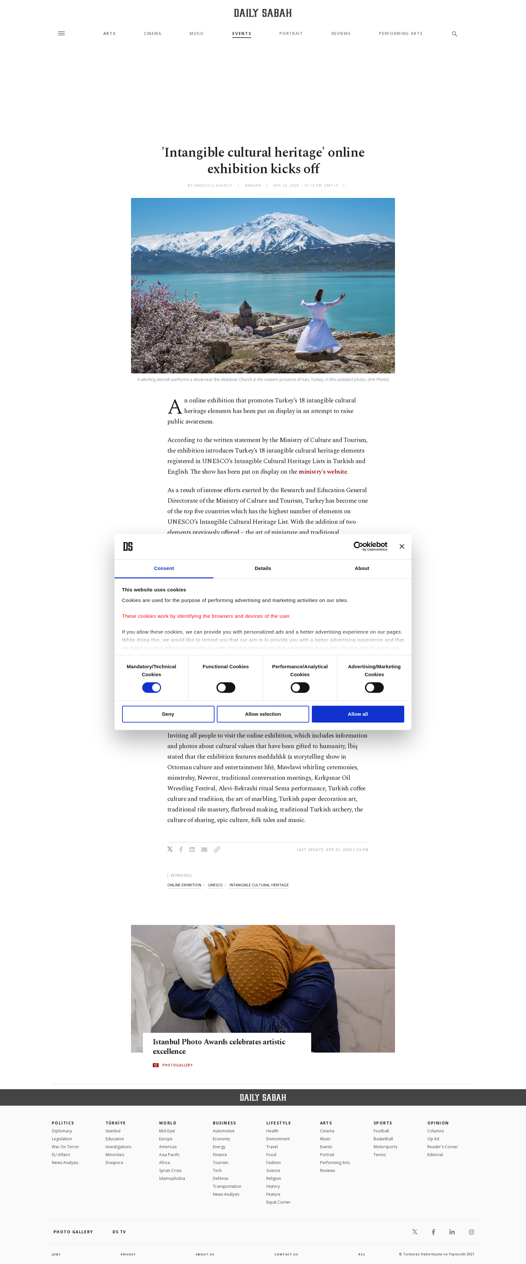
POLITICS (63, 1123)
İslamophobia (172, 1178)
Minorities (115, 1154)
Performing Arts (401, 34)
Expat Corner (278, 1202)
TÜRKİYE (116, 1123)
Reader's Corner (442, 1147)
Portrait (291, 34)
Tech (217, 1170)
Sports (383, 1123)
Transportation (227, 1186)
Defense (220, 1178)
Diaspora (114, 1162)
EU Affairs (61, 1154)
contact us (287, 1254)
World (168, 1123)
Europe (166, 1139)
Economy (221, 1139)
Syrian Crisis (170, 1170)
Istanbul (113, 1131)
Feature (273, 1194)
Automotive (224, 1131)
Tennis (380, 1154)
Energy (219, 1147)
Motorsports (385, 1147)
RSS (361, 1254)
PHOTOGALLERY (177, 1065)
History (273, 1186)
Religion (273, 1178)
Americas (168, 1147)
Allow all (358, 714)
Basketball (383, 1139)
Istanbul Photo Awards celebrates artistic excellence (226, 1047)
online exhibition (184, 884)
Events (241, 34)
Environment (278, 1139)
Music (197, 34)
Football (381, 1131)
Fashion (273, 1162)
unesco (215, 884)
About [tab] (362, 568)
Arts (109, 34)
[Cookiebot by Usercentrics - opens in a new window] (358, 547)
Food (271, 1154)
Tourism (220, 1162)
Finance (220, 1154)
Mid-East (167, 1131)
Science (273, 1170)
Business (224, 1123)
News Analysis (65, 1162)
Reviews (341, 34)
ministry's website (323, 472)
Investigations (118, 1147)
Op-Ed (433, 1139)
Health (272, 1131)
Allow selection (263, 714)
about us (205, 1254)
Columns (435, 1131)
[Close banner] (402, 546)
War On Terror (65, 1147)
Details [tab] (263, 568)
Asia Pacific (169, 1154)
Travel (272, 1147)
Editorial (435, 1154)
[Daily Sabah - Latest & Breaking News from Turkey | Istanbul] (263, 13)
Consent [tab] (164, 568)
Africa (164, 1162)
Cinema (152, 34)
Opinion (438, 1123)
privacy (128, 1254)
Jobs (56, 1254)
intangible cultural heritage (259, 884)
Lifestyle (278, 1123)
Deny (168, 714)
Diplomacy (62, 1131)
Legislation (62, 1139)
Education (115, 1139)
